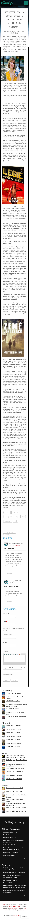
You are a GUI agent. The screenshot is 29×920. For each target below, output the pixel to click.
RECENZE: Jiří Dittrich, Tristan (13, 701)
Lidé (15, 521)
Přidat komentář (9, 532)
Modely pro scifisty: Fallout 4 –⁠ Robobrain (16, 811)
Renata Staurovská (18, 31)
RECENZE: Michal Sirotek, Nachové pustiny (16, 716)
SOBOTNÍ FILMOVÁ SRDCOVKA (13, 725)
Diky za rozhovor (9, 548)
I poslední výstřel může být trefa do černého (14, 872)
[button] (5, 654)
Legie (17, 517)
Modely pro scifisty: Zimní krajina (14, 791)
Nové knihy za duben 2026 (9, 837)
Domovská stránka (7, 634)
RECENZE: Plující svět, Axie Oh (13, 693)
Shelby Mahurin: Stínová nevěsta (11, 845)
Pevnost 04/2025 (7, 883)
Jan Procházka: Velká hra (9, 855)
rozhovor (7, 512)
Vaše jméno (6, 613)
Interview (15, 512)
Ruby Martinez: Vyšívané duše (10, 852)
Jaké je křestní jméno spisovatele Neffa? (14, 668)
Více (24, 858)
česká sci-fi (8, 521)
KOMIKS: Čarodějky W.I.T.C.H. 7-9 (14, 775)
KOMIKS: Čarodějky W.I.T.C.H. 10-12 (14, 772)
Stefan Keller (16, 915)
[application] (14, 658)
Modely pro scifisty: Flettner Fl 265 (14, 788)
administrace (21, 910)
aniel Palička (14, 908)
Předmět (5, 642)
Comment (6, 651)
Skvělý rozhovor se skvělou (11, 586)
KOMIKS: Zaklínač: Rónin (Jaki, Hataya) (15, 768)
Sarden (4, 904)
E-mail (5, 621)
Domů (2, 7)
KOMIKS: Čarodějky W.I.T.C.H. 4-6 (14, 779)
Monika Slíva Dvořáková (14, 906)
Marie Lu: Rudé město (8, 835)
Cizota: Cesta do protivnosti (10, 880)
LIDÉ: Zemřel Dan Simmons (12, 708)
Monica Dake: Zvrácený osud (10, 832)
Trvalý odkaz (18, 545)
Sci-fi (23, 517)
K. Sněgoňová (8, 517)
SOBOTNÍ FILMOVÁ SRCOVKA (13, 747)
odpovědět (9, 573)
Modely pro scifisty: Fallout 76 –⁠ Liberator (16, 807)
